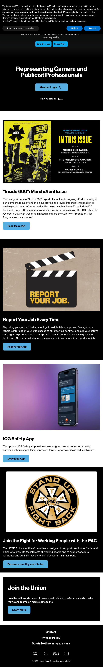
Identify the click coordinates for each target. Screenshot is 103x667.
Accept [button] (92, 28)
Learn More (19, 609)
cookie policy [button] (89, 12)
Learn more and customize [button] (20, 28)
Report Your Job (17, 346)
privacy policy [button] (8, 9)
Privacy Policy (51, 637)
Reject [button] (74, 28)
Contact (51, 632)
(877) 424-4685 (61, 643)
